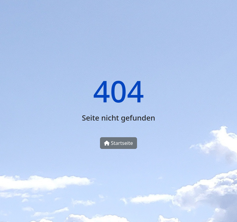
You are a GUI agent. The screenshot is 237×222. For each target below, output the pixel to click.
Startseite (118, 143)
